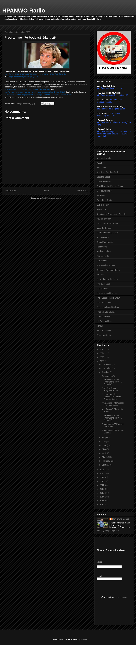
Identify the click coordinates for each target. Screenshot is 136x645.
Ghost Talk (101, 209)
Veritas (100, 326)
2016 (102, 489)
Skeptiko (100, 274)
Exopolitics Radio (104, 200)
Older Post (82, 190)
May (104, 449)
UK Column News (104, 321)
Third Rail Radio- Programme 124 (110, 389)
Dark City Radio (103, 181)
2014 (102, 497)
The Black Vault (103, 284)
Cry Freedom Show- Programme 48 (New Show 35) (112, 417)
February (106, 461)
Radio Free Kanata (105, 242)
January (106, 465)
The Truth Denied (104, 302)
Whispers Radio (104, 335)
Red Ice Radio (103, 256)
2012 (102, 504)
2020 (102, 473)
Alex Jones (101, 167)
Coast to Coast (103, 177)
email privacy (121, 597)
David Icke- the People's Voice (110, 186)
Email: (99, 576)
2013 (102, 500)
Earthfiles (101, 195)
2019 (102, 477)
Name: (99, 562)
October (106, 372)
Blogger (84, 639)
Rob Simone (102, 261)
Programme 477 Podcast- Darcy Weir (113, 425)
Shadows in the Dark (106, 265)
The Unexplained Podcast (108, 307)
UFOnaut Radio (103, 316)
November (107, 368)
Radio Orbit (102, 247)
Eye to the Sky (103, 205)
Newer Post (10, 190)
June (104, 445)
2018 (102, 481)
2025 (102, 349)
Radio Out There (104, 251)
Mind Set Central (104, 228)
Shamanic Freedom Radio (108, 270)
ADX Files (101, 163)
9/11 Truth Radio (104, 158)
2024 (102, 353)
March (105, 457)
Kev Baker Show (104, 219)
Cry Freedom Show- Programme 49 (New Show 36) (112, 381)
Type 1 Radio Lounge (106, 312)
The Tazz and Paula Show (108, 298)
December (107, 364)
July (104, 441)
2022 (102, 361)
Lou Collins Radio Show (107, 223)
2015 (102, 493)
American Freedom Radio (108, 172)
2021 (102, 470)
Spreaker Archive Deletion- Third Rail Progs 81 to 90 (111, 396)
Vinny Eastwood (104, 330)
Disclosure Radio (104, 191)
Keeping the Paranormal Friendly (111, 214)
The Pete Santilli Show (107, 293)
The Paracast (102, 289)
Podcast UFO (103, 237)
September (107, 376)
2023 (102, 357)
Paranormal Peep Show (107, 233)
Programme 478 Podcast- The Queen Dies (113, 404)
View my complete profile (108, 530)
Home (47, 190)
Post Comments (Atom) (51, 198)
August (105, 438)
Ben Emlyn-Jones (120, 519)
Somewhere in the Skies (107, 279)
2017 (102, 485)
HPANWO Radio (23, 10)
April (104, 453)
